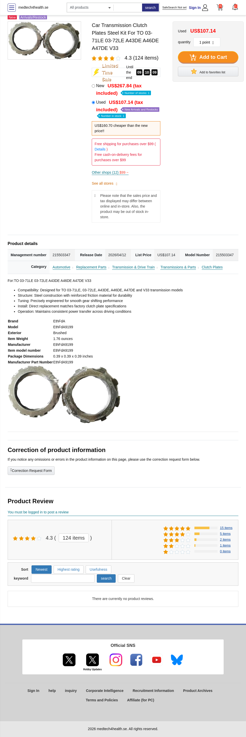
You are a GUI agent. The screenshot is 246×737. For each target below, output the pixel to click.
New (123, 89)
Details (100, 149)
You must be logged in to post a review (38, 512)
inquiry (71, 691)
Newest (42, 569)
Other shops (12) (110, 172)
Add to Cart (208, 57)
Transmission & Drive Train (133, 267)
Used (127, 109)
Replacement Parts (91, 267)
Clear (126, 578)
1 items (225, 545)
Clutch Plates (212, 267)
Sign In (195, 8)
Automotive (61, 267)
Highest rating (69, 569)
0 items (225, 551)
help (52, 691)
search (150, 8)
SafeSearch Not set (174, 7)
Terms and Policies (102, 700)
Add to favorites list (208, 71)
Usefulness (98, 569)
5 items (225, 534)
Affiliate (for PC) (140, 700)
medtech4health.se (33, 7)
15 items (226, 528)
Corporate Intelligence (105, 691)
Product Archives (197, 691)
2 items (225, 539)
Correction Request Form (31, 470)
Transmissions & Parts (178, 267)
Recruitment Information (153, 691)
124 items (74, 538)
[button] (235, 7)
